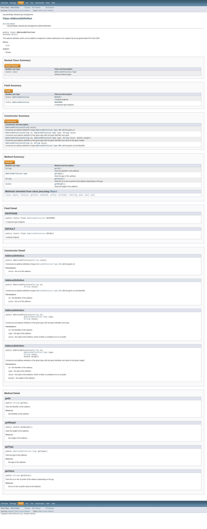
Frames (27, 8)
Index (48, 3)
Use (26, 3)
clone (8, 199)
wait (81, 199)
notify (53, 199)
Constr (21, 10)
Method (27, 10)
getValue (58, 183)
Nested (10, 10)
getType (58, 177)
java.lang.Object (9, 24)
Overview (4, 3)
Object (14, 35)
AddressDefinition (20, 98)
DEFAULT (58, 98)
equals (16, 199)
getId (57, 172)
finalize (24, 199)
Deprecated (39, 3)
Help (53, 3)
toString (73, 199)
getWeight (59, 188)
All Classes (49, 8)
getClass (34, 199)
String (26, 129)
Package (13, 3)
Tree (32, 3)
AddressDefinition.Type (65, 73)
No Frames (36, 8)
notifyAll (62, 199)
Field (16, 10)
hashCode (44, 199)
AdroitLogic (19, 526)
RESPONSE (58, 104)
